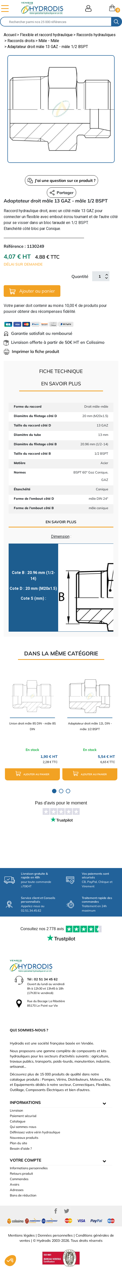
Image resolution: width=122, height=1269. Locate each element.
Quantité (79, 276)
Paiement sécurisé (23, 1116)
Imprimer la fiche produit (31, 351)
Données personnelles (55, 1235)
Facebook (56, 1211)
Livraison (16, 1110)
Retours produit (21, 1173)
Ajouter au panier (32, 291)
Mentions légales (21, 1235)
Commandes (19, 1179)
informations (25, 1102)
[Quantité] (99, 276)
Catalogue (17, 1121)
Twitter (66, 1211)
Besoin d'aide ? (21, 1148)
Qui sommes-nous (23, 1127)
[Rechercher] (55, 21)
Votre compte (25, 1160)
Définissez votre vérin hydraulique (35, 1132)
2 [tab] (61, 791)
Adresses (16, 1190)
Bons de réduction (23, 1195)
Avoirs (14, 1184)
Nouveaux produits (24, 1138)
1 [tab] (54, 791)
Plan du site (18, 1143)
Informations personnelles (29, 1168)
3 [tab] (68, 791)
